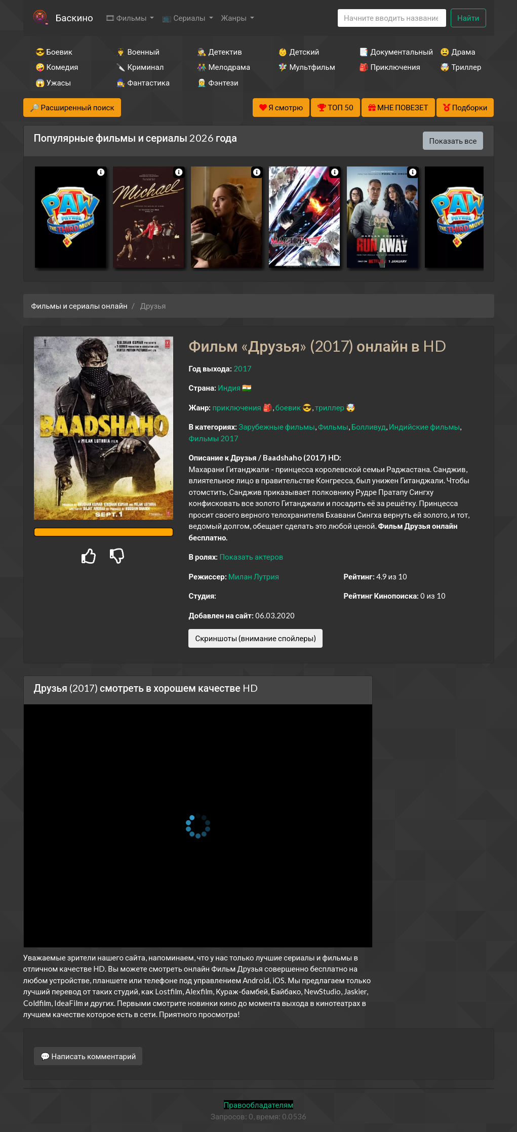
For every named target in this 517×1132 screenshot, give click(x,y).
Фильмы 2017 (213, 438)
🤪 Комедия (56, 66)
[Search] (392, 18)
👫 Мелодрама (223, 66)
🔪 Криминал (140, 66)
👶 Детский (298, 51)
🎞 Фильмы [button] (126, 17)
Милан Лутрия (253, 576)
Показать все (453, 140)
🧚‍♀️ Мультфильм (305, 66)
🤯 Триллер (460, 66)
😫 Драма (457, 51)
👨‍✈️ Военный (137, 51)
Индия (229, 387)
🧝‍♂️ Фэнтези (217, 82)
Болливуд (368, 426)
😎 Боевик (53, 51)
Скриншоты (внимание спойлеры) (255, 638)
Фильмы (333, 426)
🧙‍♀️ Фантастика (143, 82)
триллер (329, 407)
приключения (236, 407)
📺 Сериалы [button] (184, 17)
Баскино (74, 17)
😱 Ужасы (53, 82)
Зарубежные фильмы (276, 426)
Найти (468, 17)
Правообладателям (259, 1104)
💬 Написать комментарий (88, 1056)
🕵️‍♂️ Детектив (219, 51)
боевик (288, 407)
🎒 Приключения (386, 66)
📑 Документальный (386, 51)
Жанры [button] (235, 17)
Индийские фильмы (424, 426)
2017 (242, 368)
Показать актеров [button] (251, 556)
